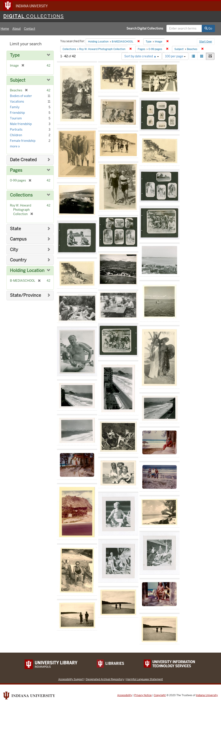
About (16, 29)
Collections (21, 195)
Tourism (16, 118)
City (14, 249)
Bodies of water (21, 96)
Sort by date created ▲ (141, 56)
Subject (17, 80)
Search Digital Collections (144, 28)
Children (16, 135)
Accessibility (124, 695)
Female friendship (22, 141)
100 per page (175, 56)
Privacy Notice (143, 695)
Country (18, 260)
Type (15, 55)
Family (14, 107)
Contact (29, 29)
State (15, 228)
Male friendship (21, 124)
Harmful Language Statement (144, 679)
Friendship (17, 113)
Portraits (16, 129)
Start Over (205, 41)
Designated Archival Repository (105, 679)
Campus (18, 239)
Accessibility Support (71, 679)
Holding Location (27, 270)
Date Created (23, 160)
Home (5, 29)
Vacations (17, 101)
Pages (16, 170)
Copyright (160, 695)
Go (208, 28)
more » (15, 146)
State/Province (25, 295)
